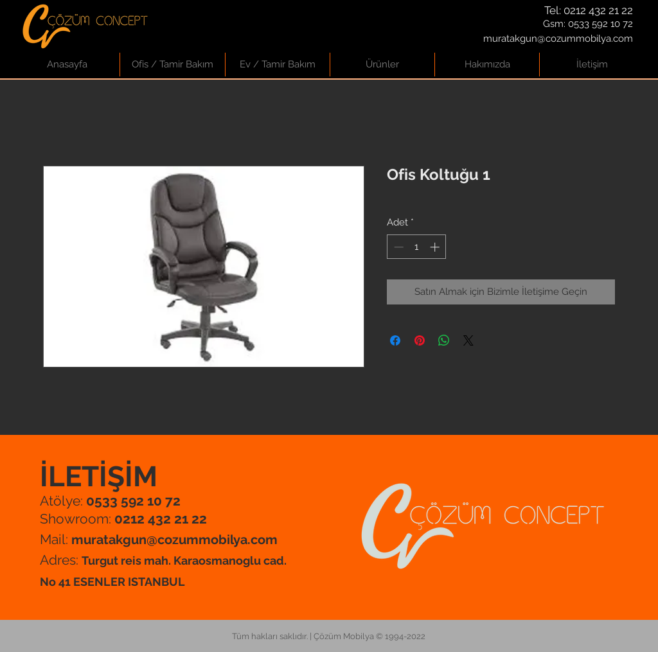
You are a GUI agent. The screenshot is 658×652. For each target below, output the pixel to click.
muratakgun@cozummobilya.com (558, 38)
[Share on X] (468, 340)
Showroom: (123, 519)
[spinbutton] (416, 247)
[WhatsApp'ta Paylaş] (444, 340)
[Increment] (436, 247)
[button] (172, 64)
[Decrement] (397, 247)
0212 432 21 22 (598, 10)
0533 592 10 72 (600, 24)
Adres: (61, 560)
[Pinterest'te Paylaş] (419, 340)
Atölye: (110, 501)
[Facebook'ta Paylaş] (395, 340)
